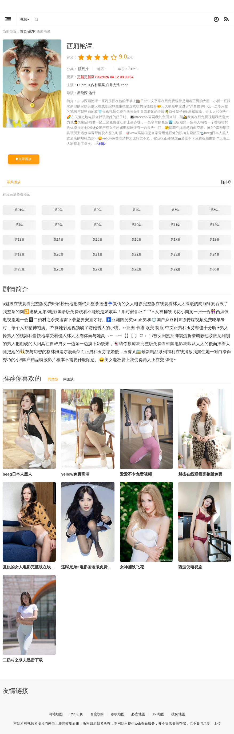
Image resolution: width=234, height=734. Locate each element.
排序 (225, 181)
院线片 (84, 69)
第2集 (58, 209)
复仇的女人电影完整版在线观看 (31, 566)
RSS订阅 (74, 713)
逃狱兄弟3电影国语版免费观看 (88, 566)
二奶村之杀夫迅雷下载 (23, 659)
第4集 (136, 209)
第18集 (214, 239)
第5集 (175, 209)
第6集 (215, 209)
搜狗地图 (181, 713)
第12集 (214, 224)
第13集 (19, 239)
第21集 (97, 254)
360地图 (160, 713)
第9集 (97, 224)
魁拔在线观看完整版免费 (200, 473)
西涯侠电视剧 (190, 566)
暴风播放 (14, 181)
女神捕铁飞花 (132, 566)
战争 (34, 31)
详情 (208, 143)
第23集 (175, 254)
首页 (25, 31)
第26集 (59, 269)
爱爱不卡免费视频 (136, 473)
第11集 (175, 224)
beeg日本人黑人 (17, 473)
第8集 (58, 224)
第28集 (136, 269)
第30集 (214, 269)
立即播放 (23, 159)
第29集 (175, 269)
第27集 (97, 269)
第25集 (19, 269)
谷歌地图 (117, 713)
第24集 (214, 254)
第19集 (19, 254)
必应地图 (139, 713)
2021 (137, 69)
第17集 (175, 239)
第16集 (136, 239)
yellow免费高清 (75, 473)
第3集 (97, 209)
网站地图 (52, 713)
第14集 (59, 239)
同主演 (69, 378)
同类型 (53, 378)
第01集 (19, 209)
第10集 (136, 224)
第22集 (136, 254)
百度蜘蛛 (96, 713)
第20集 (59, 254)
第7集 (19, 224)
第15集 (97, 239)
